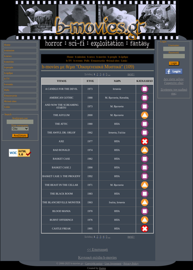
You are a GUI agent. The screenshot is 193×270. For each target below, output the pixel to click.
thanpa (102, 268)
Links (7, 106)
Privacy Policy (131, 263)
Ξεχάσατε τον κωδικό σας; (174, 91)
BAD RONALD (61, 150)
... (109, 74)
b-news (8, 56)
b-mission (9, 50)
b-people (8, 67)
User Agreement (113, 263)
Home (7, 44)
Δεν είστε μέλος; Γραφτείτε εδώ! (174, 81)
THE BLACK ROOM (61, 193)
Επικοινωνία (10, 95)
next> (131, 74)
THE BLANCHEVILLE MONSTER (61, 202)
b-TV (7, 78)
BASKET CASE (61, 158)
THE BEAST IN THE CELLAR (61, 185)
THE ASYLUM (61, 115)
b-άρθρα (8, 73)
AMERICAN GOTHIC (61, 97)
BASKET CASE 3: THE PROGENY (61, 176)
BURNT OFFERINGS (61, 219)
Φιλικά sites (10, 101)
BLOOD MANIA (61, 211)
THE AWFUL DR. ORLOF (61, 132)
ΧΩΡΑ (117, 81)
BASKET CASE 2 (61, 167)
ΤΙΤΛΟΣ (61, 81)
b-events (8, 84)
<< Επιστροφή (97, 250)
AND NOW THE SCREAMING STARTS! (62, 106)
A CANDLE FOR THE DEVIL (61, 89)
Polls (6, 90)
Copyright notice (94, 263)
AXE (61, 141)
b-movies (9, 61)
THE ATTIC (61, 123)
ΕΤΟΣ (90, 81)
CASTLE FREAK (61, 228)
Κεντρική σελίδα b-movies (97, 257)
